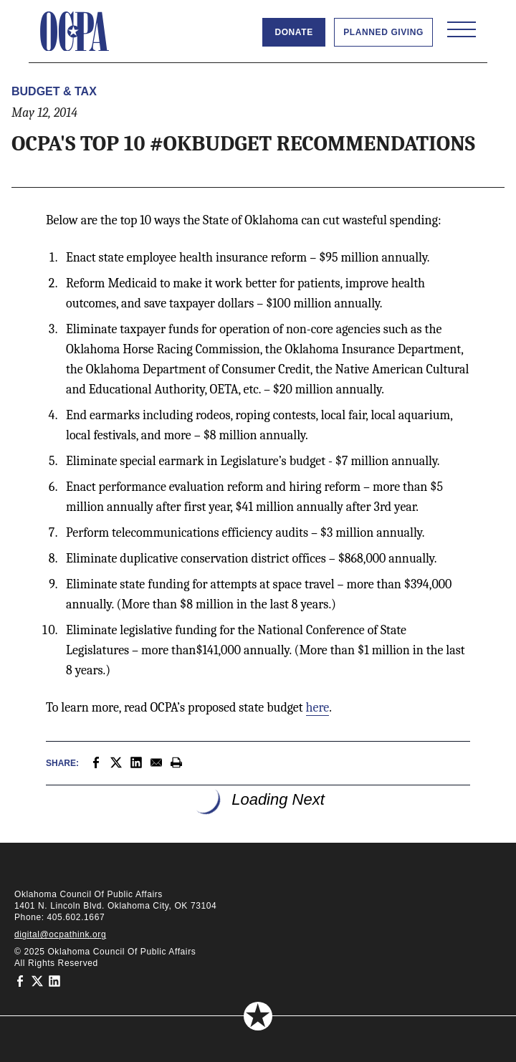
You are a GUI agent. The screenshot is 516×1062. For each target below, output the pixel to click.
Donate (293, 32)
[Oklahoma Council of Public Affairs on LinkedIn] (54, 980)
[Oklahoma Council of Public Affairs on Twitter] (37, 980)
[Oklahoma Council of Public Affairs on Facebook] (20, 980)
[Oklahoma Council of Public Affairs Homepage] (74, 31)
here (318, 707)
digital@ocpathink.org (60, 934)
